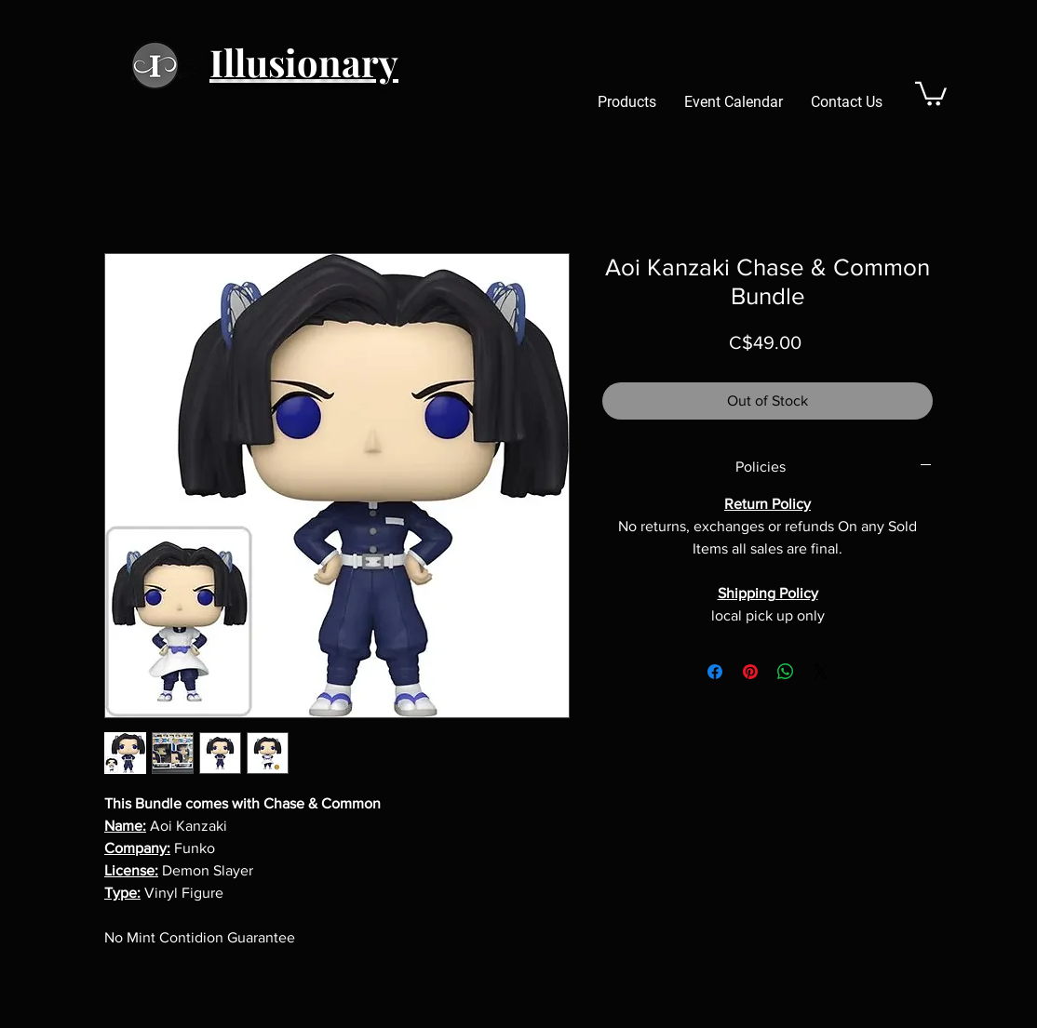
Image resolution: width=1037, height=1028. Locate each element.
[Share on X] (821, 672)
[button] (931, 92)
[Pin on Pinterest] (750, 672)
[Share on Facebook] (715, 672)
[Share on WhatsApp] (785, 672)
